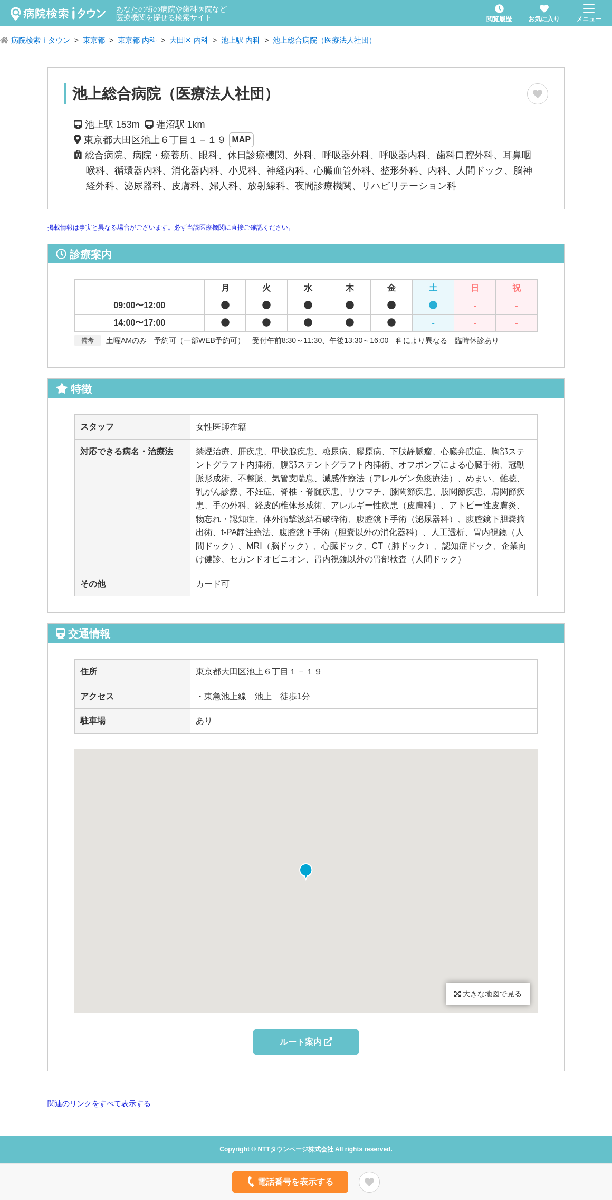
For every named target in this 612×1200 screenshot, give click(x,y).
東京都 (94, 40)
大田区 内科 (188, 40)
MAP (241, 139)
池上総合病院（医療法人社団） (324, 40)
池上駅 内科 (240, 40)
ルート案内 (306, 1041)
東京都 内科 (137, 40)
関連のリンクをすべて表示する (99, 1103)
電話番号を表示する (289, 1181)
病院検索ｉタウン (40, 40)
